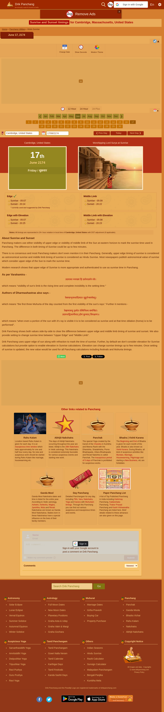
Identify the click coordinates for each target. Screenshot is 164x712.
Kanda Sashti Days (57, 675)
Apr (64, 116)
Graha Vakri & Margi (58, 626)
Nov (109, 116)
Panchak (130, 604)
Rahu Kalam (132, 621)
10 (87, 122)
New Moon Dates (57, 610)
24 (80, 126)
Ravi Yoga (14, 680)
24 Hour (84, 109)
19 (48, 126)
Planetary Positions (58, 615)
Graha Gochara (56, 632)
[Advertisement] (82, 81)
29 (113, 126)
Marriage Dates (95, 604)
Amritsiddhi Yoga (17, 653)
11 (93, 122)
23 (74, 126)
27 (100, 126)
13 (106, 122)
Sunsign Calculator (96, 664)
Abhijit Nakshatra (134, 632)
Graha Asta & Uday (58, 621)
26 (93, 126)
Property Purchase (96, 621)
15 (119, 122)
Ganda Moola (133, 610)
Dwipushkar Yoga (18, 658)
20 (54, 126)
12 (100, 122)
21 (61, 126)
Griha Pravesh (94, 610)
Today (118, 133)
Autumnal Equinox (18, 626)
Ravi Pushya (15, 669)
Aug (90, 116)
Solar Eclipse (15, 604)
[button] (131, 4)
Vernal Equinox (16, 615)
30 (119, 126)
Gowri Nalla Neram (57, 653)
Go (99, 586)
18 (41, 126)
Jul (83, 116)
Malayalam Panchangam (99, 669)
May (71, 116)
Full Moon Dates (56, 604)
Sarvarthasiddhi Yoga (20, 648)
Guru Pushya (15, 675)
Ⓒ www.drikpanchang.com (139, 670)
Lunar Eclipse (16, 610)
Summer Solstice (17, 621)
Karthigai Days (55, 664)
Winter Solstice (16, 632)
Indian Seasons (95, 648)
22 (67, 126)
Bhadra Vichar (133, 615)
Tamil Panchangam (57, 648)
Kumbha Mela (94, 680)
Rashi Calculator (95, 658)
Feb (52, 116)
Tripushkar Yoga (17, 664)
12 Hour (72, 109)
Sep (96, 116)
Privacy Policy (139, 672)
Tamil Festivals (55, 669)
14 (113, 122)
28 (106, 126)
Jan (45, 116)
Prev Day (101, 133)
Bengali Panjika (95, 675)
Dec (116, 116)
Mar (58, 116)
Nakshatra (131, 626)
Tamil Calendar (55, 658)
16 (126, 122)
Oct (103, 116)
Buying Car (92, 615)
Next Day (135, 133)
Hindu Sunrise (94, 653)
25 (87, 126)
